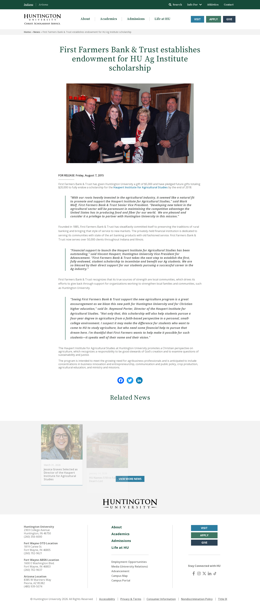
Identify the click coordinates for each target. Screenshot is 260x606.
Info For (194, 4)
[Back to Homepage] (130, 503)
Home (27, 32)
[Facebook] (194, 573)
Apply (213, 19)
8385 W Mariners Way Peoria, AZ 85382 (37, 581)
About (85, 19)
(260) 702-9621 (33, 553)
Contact (228, 4)
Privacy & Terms (130, 599)
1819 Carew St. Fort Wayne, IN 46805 (37, 548)
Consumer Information (161, 599)
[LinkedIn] (210, 573)
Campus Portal (120, 580)
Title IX (222, 599)
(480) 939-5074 (33, 586)
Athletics (213, 4)
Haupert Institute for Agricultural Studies (140, 187)
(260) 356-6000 (33, 536)
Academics (108, 19)
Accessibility (107, 599)
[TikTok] (215, 573)
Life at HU (162, 19)
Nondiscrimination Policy (197, 599)
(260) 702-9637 (33, 570)
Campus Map (119, 576)
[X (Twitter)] (204, 573)
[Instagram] (199, 573)
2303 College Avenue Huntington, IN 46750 (37, 531)
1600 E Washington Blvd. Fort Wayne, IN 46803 (39, 564)
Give (229, 19)
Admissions (136, 19)
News (36, 32)
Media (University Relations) (129, 566)
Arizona (43, 4)
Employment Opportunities (129, 562)
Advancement (120, 571)
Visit (197, 19)
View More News (130, 479)
